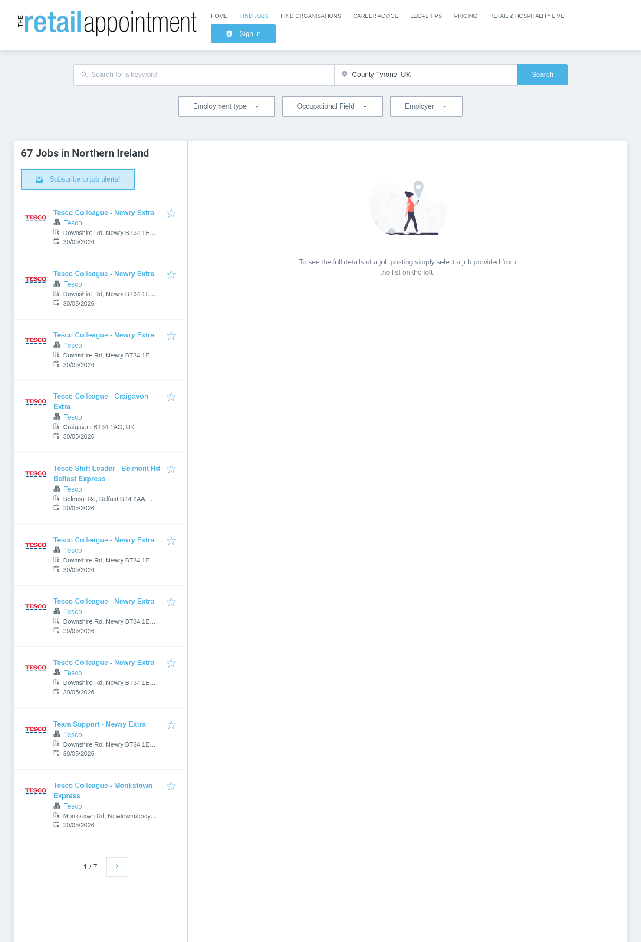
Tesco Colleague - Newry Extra (103, 212)
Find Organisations (311, 16)
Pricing (465, 16)
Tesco (73, 223)
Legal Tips (426, 16)
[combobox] (204, 75)
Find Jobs (254, 16)
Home (219, 16)
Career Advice (375, 16)
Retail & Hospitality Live (527, 16)
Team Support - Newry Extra (99, 724)
